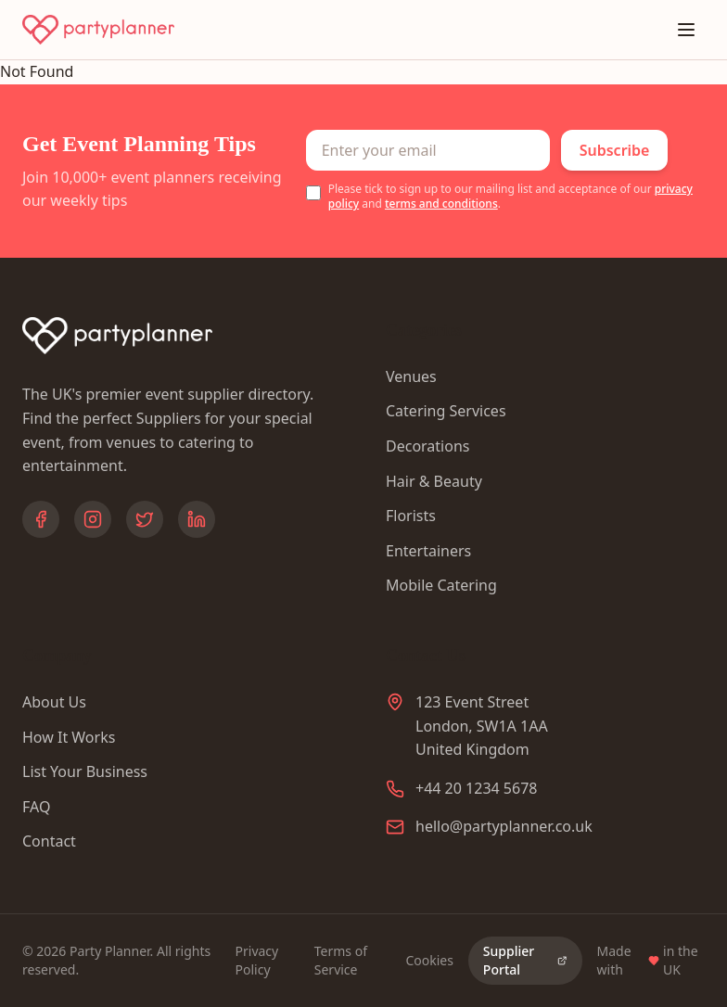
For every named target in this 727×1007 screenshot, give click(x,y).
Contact (49, 841)
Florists (411, 515)
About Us (54, 702)
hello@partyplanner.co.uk (504, 826)
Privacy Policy (257, 960)
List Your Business (84, 771)
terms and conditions (441, 203)
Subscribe (615, 150)
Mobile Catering (441, 585)
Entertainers (428, 551)
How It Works (68, 737)
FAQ (36, 807)
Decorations (427, 446)
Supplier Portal (525, 960)
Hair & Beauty (434, 481)
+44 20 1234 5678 (476, 788)
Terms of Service (340, 960)
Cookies (429, 960)
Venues (411, 376)
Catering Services (446, 411)
